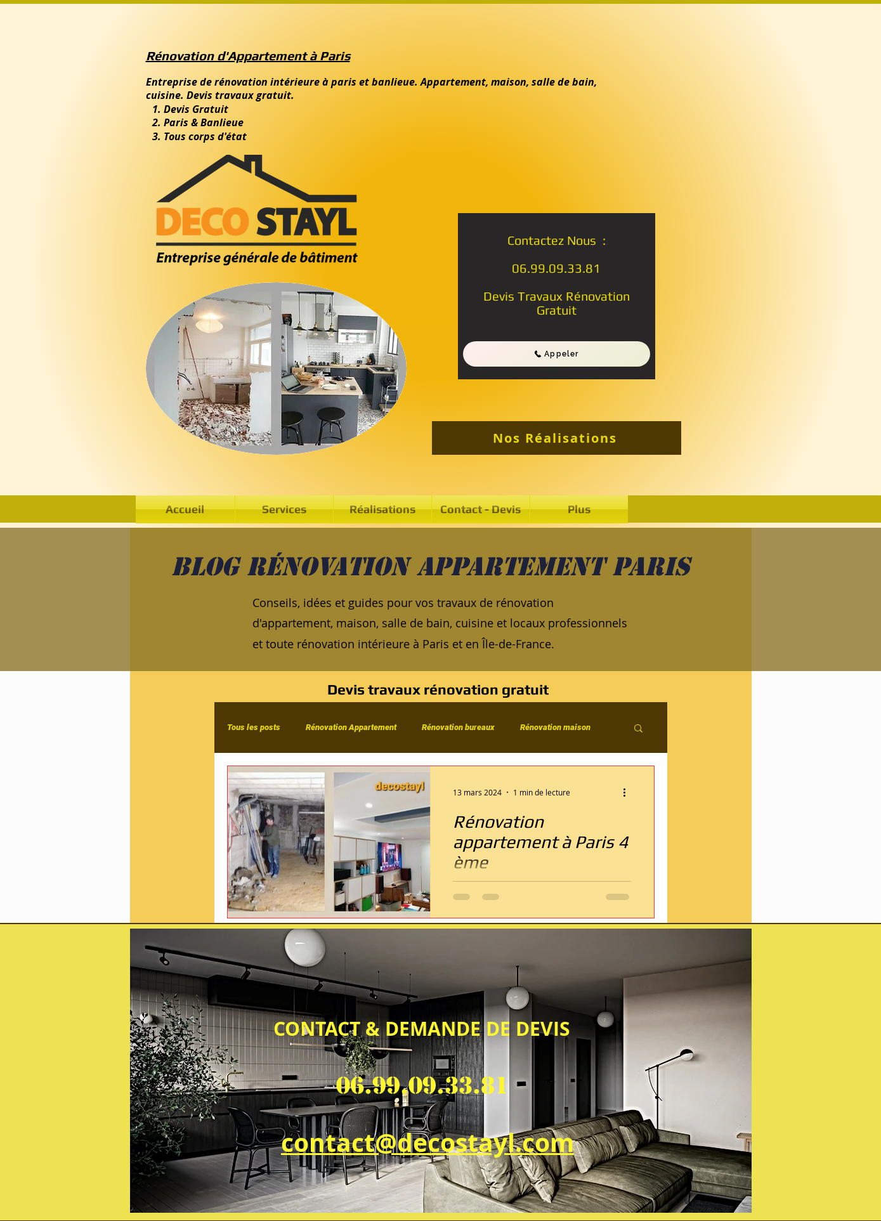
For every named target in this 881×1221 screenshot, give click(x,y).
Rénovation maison (555, 727)
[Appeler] (556, 354)
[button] (382, 509)
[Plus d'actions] (629, 792)
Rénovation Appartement (351, 727)
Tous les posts (253, 727)
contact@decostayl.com (427, 1142)
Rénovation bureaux (458, 727)
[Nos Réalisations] (556, 438)
